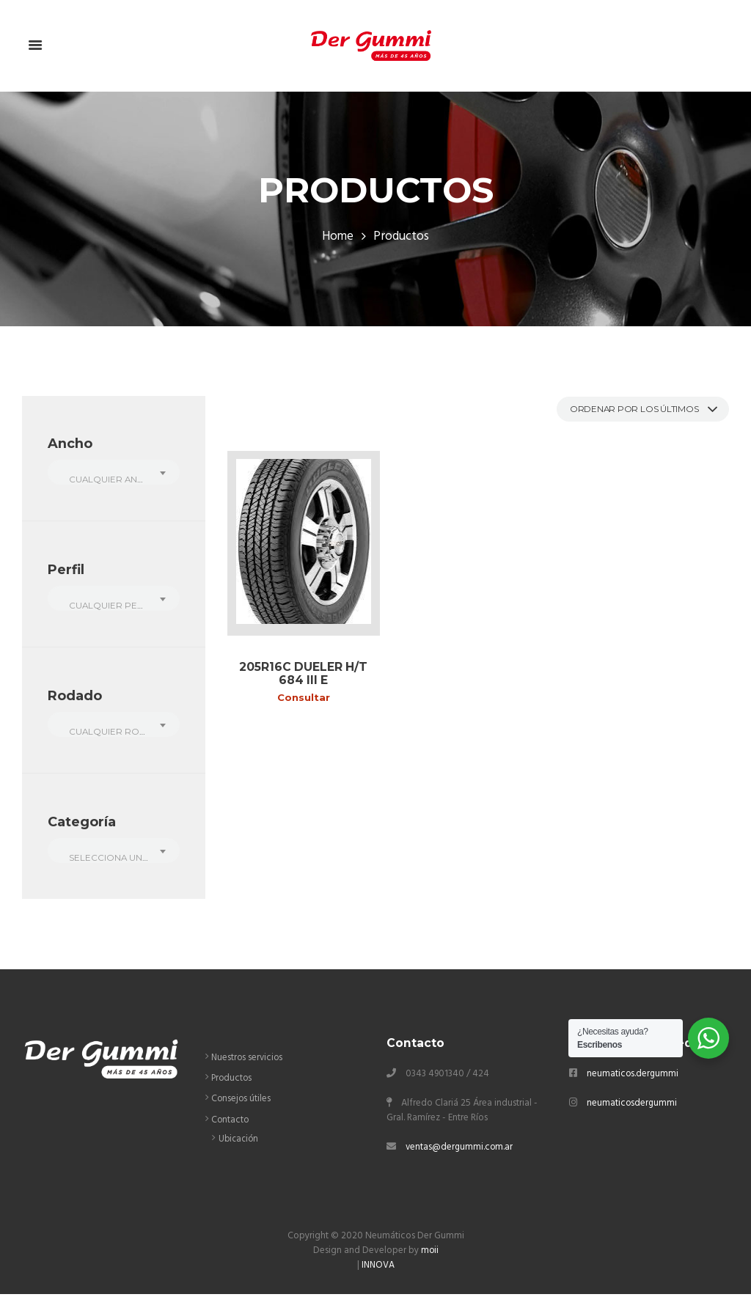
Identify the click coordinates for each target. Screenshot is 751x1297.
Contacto (230, 1123)
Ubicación (239, 1142)
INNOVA (378, 1268)
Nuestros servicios (248, 1061)
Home (338, 237)
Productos (232, 1082)
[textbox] (114, 480)
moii (429, 1254)
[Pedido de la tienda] (635, 410)
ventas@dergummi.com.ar (460, 1150)
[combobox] (114, 472)
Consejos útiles (241, 1102)
